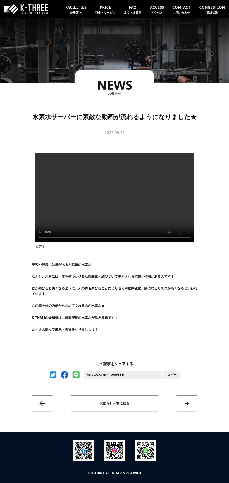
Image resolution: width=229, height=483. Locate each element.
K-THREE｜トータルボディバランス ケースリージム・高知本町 (26, 9)
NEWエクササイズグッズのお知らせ (187, 403)
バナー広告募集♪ (42, 403)
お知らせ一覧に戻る (114, 403)
